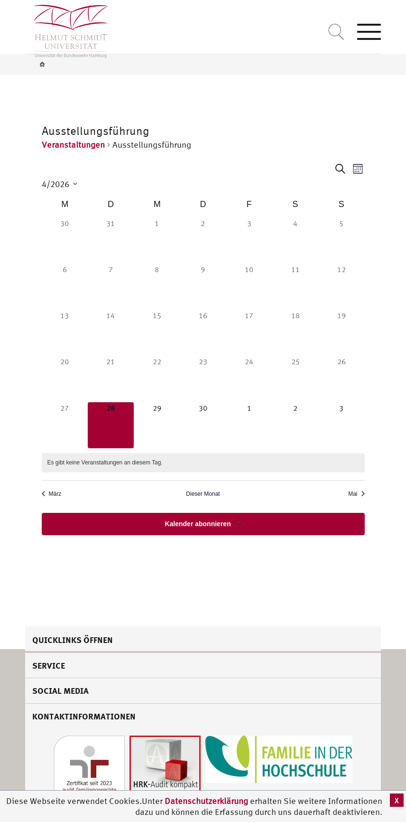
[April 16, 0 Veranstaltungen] (203, 333)
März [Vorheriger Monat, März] (52, 494)
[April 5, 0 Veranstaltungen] (341, 240)
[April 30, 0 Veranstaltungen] (203, 425)
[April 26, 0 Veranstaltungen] (341, 379)
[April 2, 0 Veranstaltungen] (203, 240)
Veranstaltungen (73, 145)
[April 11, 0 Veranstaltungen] (295, 287)
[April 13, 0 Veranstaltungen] (65, 333)
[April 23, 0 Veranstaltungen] (203, 379)
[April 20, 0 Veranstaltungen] (65, 379)
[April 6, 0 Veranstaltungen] (65, 287)
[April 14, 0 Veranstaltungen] (111, 333)
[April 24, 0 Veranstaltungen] (249, 379)
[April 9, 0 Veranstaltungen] (203, 287)
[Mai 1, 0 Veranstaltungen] (249, 425)
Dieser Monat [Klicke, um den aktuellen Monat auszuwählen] (203, 494)
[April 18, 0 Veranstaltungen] (295, 333)
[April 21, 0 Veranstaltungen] (111, 379)
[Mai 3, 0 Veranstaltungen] (341, 425)
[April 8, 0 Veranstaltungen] (157, 287)
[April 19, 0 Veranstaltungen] (341, 333)
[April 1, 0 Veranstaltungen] (157, 240)
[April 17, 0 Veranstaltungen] (249, 333)
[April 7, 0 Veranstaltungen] (111, 287)
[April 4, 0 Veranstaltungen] (295, 240)
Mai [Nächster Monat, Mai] (356, 494)
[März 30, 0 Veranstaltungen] (65, 240)
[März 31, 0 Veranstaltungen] (111, 240)
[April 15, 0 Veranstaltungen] (157, 333)
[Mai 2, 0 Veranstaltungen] (295, 425)
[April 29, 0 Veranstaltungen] (157, 425)
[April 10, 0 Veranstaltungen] (249, 287)
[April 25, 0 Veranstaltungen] (295, 379)
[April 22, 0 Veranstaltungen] (157, 379)
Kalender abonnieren (198, 524)
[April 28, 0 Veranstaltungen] (111, 425)
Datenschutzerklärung (206, 801)
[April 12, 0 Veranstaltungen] (341, 287)
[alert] (203, 462)
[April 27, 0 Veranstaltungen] (65, 425)
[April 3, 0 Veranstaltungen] (249, 240)
